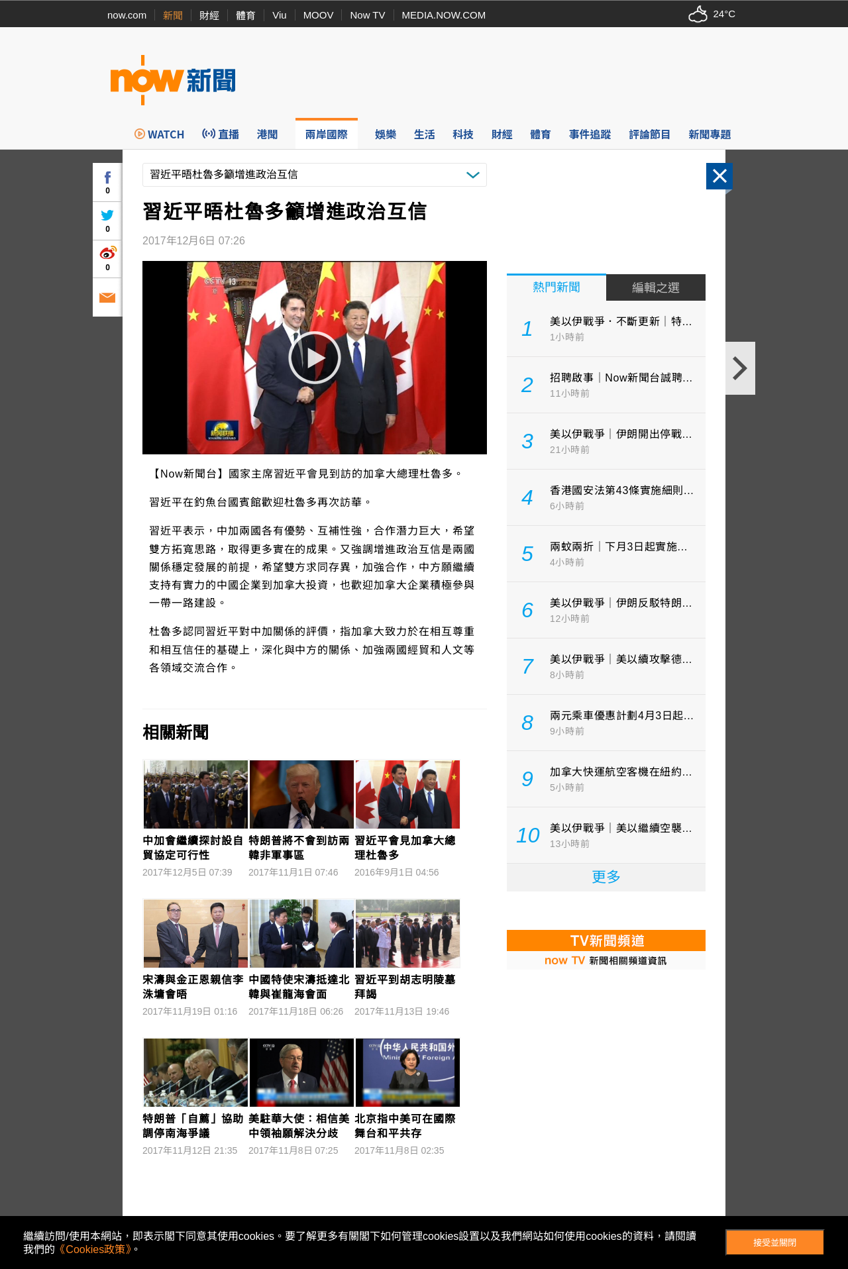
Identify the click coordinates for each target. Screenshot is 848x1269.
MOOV (318, 15)
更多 (606, 877)
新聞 (173, 15)
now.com (126, 15)
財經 (209, 15)
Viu (279, 15)
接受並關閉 (774, 1243)
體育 (246, 15)
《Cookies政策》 (93, 1249)
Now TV (367, 15)
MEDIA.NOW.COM (444, 15)
